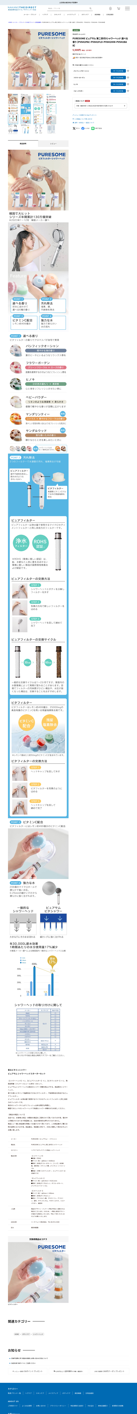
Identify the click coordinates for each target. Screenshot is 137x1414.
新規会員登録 (25, 1398)
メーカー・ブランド (30, 20)
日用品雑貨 (109, 20)
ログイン (37, 1398)
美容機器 (97, 20)
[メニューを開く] (126, 11)
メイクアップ (71, 20)
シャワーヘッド (38, 1314)
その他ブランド (29, 27)
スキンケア (57, 20)
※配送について (80, 108)
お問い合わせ (41, 1385)
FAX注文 (91, 1385)
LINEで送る (96, 136)
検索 (90, 11)
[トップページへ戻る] (22, 11)
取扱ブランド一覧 (14, 1372)
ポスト (76, 136)
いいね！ (85, 136)
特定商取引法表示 (76, 1385)
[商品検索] (67, 11)
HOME (10, 27)
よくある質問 (27, 1385)
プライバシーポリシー (58, 1385)
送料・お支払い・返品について (84, 130)
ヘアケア (45, 20)
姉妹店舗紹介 (103, 1385)
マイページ (12, 1398)
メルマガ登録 (50, 1398)
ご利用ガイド (13, 1385)
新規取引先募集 (117, 1385)
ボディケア (85, 20)
